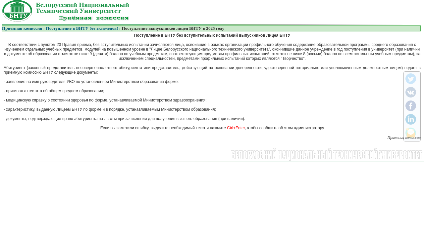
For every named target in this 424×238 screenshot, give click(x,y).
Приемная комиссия (22, 28)
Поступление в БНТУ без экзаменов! (82, 28)
